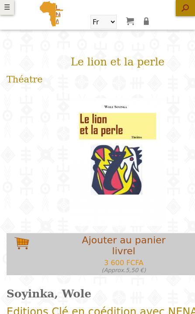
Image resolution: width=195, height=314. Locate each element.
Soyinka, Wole (49, 293)
